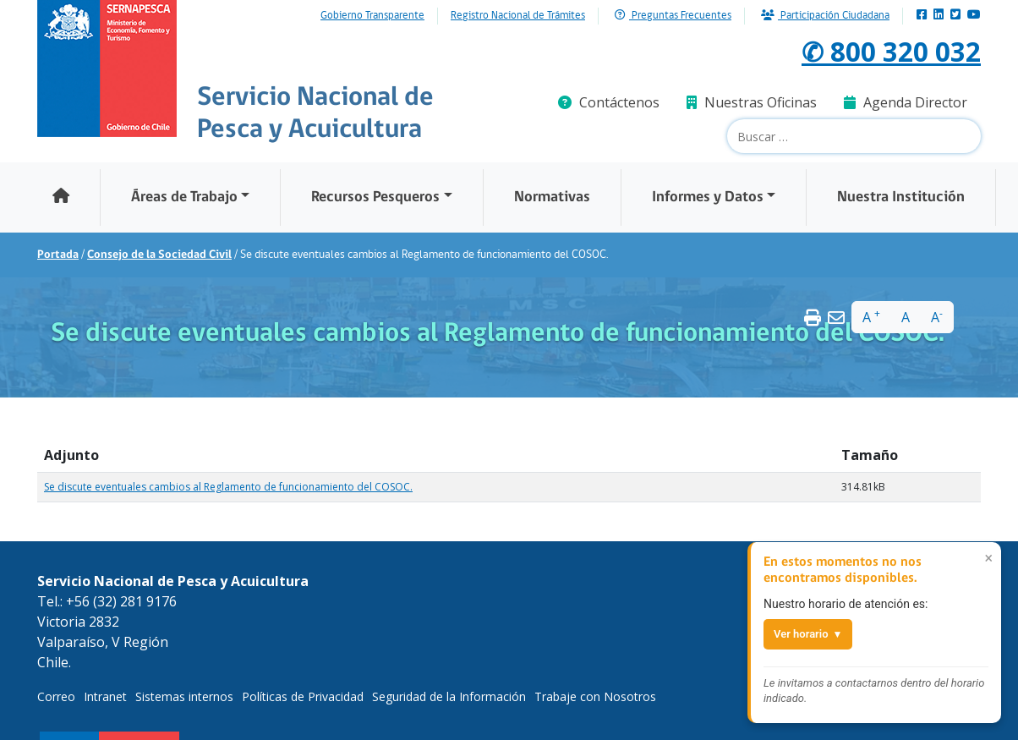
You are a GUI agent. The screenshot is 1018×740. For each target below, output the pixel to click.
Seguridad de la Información (449, 696)
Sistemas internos (184, 696)
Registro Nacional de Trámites (518, 16)
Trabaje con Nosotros (595, 696)
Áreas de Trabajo (184, 197)
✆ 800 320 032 (891, 51)
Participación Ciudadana (825, 15)
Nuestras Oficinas (752, 102)
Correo (56, 696)
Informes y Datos (708, 197)
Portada (58, 255)
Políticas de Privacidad (303, 696)
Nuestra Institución (901, 197)
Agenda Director (905, 102)
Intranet (105, 696)
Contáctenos (609, 102)
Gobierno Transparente (372, 16)
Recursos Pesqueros (375, 197)
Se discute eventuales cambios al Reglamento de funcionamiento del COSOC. (228, 487)
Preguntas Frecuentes (673, 15)
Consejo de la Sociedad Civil (159, 255)
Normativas (552, 197)
